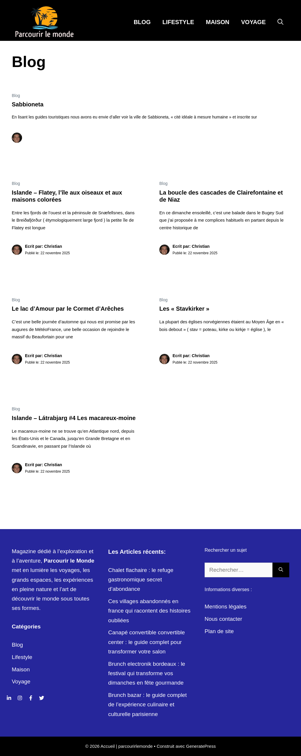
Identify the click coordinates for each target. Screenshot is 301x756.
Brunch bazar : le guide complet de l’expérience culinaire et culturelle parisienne (147, 704)
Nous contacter (223, 619)
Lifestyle (178, 22)
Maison (217, 22)
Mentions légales (226, 606)
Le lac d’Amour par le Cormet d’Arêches (68, 308)
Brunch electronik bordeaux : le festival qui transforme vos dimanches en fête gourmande (146, 673)
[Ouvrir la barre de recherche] (280, 22)
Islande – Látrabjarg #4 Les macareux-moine (74, 418)
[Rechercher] (280, 570)
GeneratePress (201, 746)
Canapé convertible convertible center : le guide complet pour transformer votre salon (146, 642)
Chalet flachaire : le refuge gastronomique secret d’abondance (140, 579)
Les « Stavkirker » (184, 308)
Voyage (253, 22)
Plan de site (219, 631)
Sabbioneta (28, 104)
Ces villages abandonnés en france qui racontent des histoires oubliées (149, 610)
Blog (142, 22)
